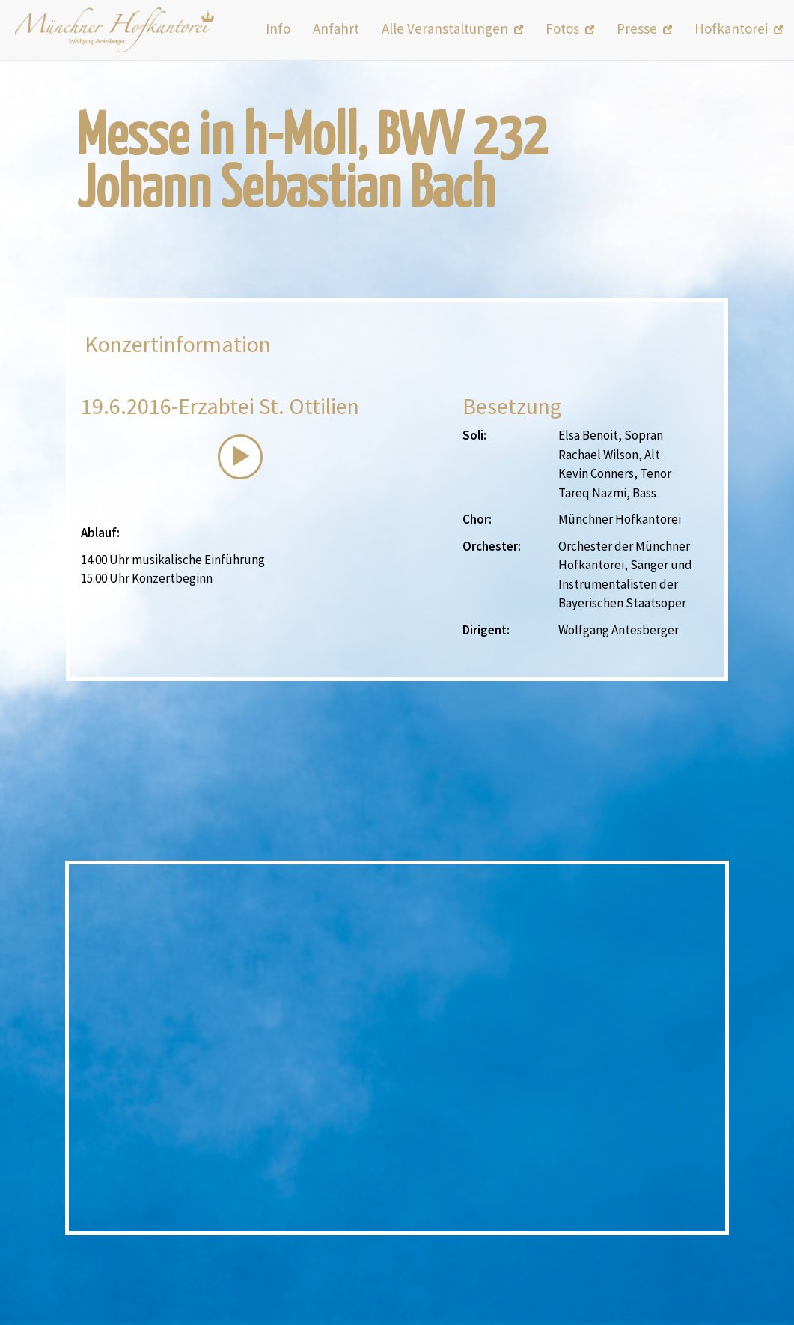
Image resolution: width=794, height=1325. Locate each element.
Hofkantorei (738, 28)
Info (278, 28)
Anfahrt (336, 28)
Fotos (570, 28)
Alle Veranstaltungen (452, 28)
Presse (644, 28)
